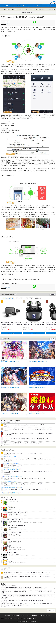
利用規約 (13, 615)
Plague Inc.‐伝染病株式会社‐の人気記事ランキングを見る (11, 487)
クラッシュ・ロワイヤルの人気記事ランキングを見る (11, 469)
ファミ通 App (5, 2)
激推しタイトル (30, 12)
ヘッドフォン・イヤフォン (8, 298)
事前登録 (24, 12)
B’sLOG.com (48, 615)
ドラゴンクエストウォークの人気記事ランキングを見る (11, 476)
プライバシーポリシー (26, 615)
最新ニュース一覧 (23, 9)
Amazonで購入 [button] (11, 333)
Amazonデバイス (29, 298)
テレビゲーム (38, 298)
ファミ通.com (41, 615)
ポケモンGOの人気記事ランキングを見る (9, 481)
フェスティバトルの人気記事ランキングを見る (10, 463)
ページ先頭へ (52, 610)
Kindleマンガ (19, 298)
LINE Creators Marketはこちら (8, 274)
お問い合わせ (7, 615)
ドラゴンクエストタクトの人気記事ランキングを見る (11, 492)
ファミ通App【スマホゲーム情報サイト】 (9, 9)
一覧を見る (52, 294)
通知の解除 (34, 615)
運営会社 (18, 615)
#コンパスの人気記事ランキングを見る (8, 456)
